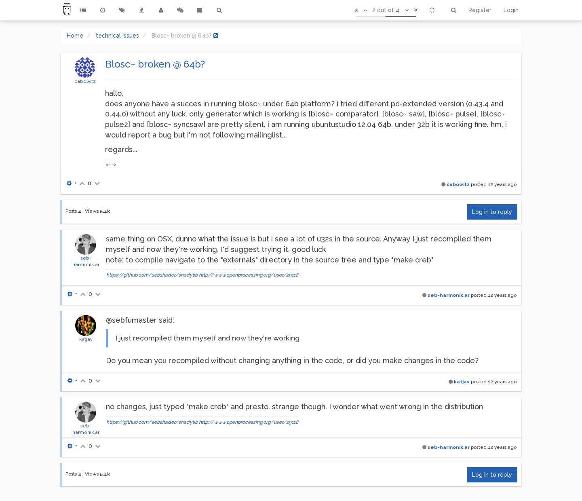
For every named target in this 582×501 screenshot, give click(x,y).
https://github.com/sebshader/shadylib (152, 275)
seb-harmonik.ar (449, 295)
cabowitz (85, 81)
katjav (86, 339)
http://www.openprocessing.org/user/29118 (248, 275)
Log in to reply (492, 212)
